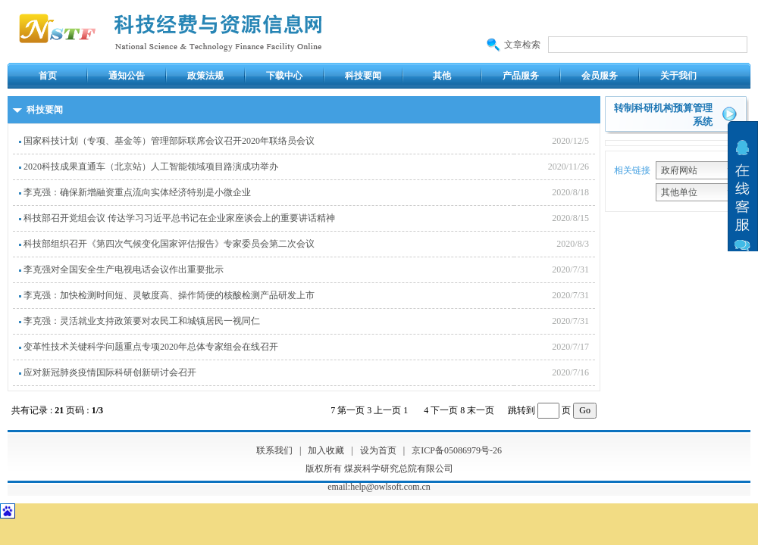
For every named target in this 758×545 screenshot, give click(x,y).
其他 (442, 75)
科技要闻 (363, 75)
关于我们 (678, 75)
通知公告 (126, 75)
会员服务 (599, 75)
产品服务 (521, 75)
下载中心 (284, 75)
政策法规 (205, 75)
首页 (48, 75)
